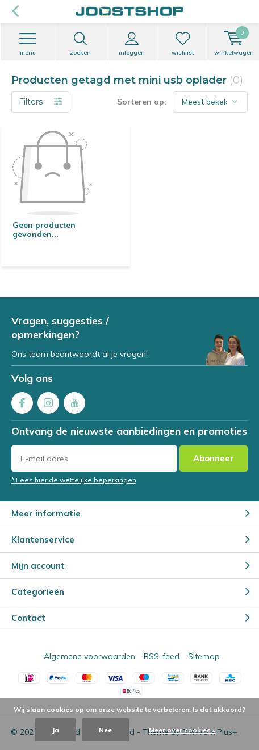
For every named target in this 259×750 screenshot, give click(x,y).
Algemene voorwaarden (89, 656)
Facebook (22, 400)
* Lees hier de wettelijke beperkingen (73, 480)
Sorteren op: (141, 102)
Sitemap (204, 656)
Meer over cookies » (182, 730)
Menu (28, 43)
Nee (105, 730)
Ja (55, 730)
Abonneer (213, 458)
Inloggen (131, 43)
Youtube (74, 400)
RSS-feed (161, 656)
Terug (15, 11)
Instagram (48, 400)
